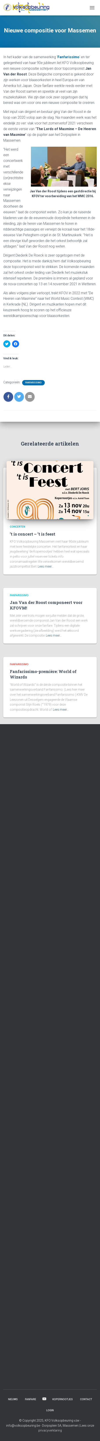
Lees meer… (46, 566)
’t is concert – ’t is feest (32, 534)
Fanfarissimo (68, 57)
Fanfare (30, 1399)
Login (50, 1410)
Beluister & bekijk (44, 1399)
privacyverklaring (50, 1430)
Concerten (17, 526)
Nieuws (13, 1399)
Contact (86, 1399)
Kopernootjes (62, 1399)
